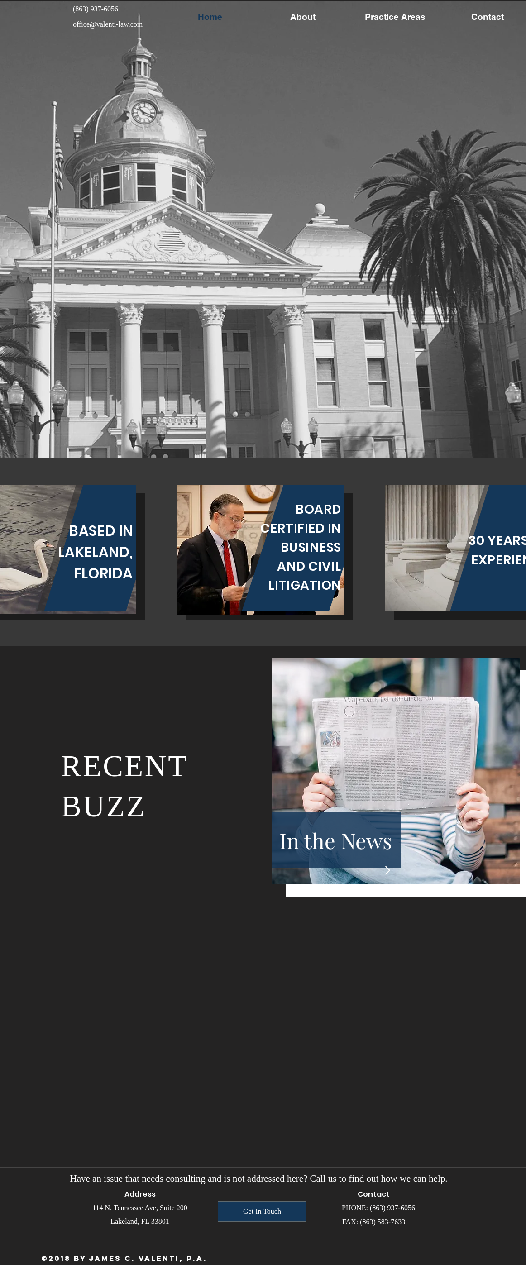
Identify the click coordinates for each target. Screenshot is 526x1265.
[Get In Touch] (262, 1211)
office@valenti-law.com (108, 24)
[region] (260, 550)
